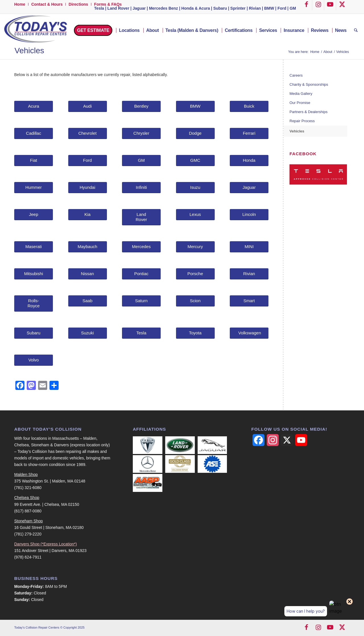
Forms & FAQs (108, 4)
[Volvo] (33, 360)
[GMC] (195, 160)
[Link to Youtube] (330, 5)
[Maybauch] (87, 246)
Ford (282, 8)
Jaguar (139, 8)
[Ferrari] (249, 133)
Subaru (220, 8)
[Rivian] (249, 273)
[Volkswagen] (249, 333)
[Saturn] (141, 300)
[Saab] (87, 300)
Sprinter (238, 8)
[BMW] (195, 106)
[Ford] (87, 160)
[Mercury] (195, 246)
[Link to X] (342, 5)
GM (292, 8)
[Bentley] (141, 106)
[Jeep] (33, 214)
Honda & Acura (195, 8)
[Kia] (87, 214)
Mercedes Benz (163, 8)
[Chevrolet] (87, 133)
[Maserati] (33, 246)
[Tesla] (141, 333)
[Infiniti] (141, 187)
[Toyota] (195, 333)
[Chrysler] (141, 133)
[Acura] (33, 106)
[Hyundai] (87, 187)
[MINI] (249, 246)
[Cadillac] (33, 133)
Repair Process (302, 121)
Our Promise (299, 103)
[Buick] (249, 106)
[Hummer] (33, 187)
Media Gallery (300, 93)
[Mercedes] (141, 246)
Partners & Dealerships (308, 112)
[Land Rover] (141, 217)
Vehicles (29, 50)
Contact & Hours (47, 4)
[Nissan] (87, 273)
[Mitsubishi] (33, 273)
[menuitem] (21, 4)
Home (19, 4)
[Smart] (249, 300)
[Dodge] (195, 133)
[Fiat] (33, 160)
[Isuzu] (195, 187)
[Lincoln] (249, 214)
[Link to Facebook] (306, 5)
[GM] (141, 160)
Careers (296, 75)
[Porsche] (195, 273)
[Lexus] (195, 214)
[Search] (355, 30)
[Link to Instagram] (318, 5)
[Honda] (249, 160)
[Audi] (87, 106)
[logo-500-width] (35, 30)
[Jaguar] (249, 187)
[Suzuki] (87, 333)
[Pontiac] (141, 273)
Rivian (255, 8)
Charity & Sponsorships (308, 84)
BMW (269, 8)
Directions (78, 4)
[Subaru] (33, 333)
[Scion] (195, 300)
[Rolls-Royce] (33, 303)
